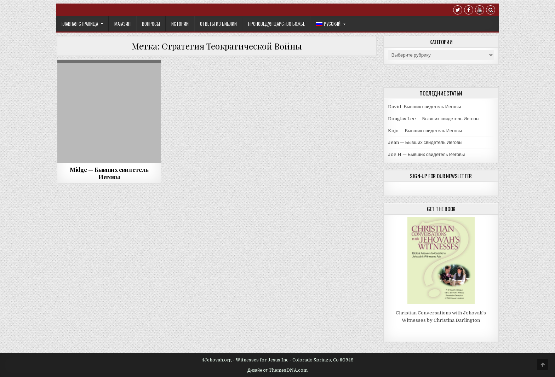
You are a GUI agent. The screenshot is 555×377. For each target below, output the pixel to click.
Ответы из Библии (218, 23)
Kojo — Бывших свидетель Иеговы (425, 130)
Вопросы (151, 23)
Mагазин (122, 23)
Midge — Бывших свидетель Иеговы (109, 173)
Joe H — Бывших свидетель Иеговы (426, 154)
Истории (180, 23)
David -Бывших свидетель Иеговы (424, 106)
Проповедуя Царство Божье (276, 23)
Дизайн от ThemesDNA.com (277, 370)
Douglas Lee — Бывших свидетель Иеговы (434, 118)
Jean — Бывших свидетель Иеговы (425, 142)
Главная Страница (80, 23)
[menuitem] (330, 23)
